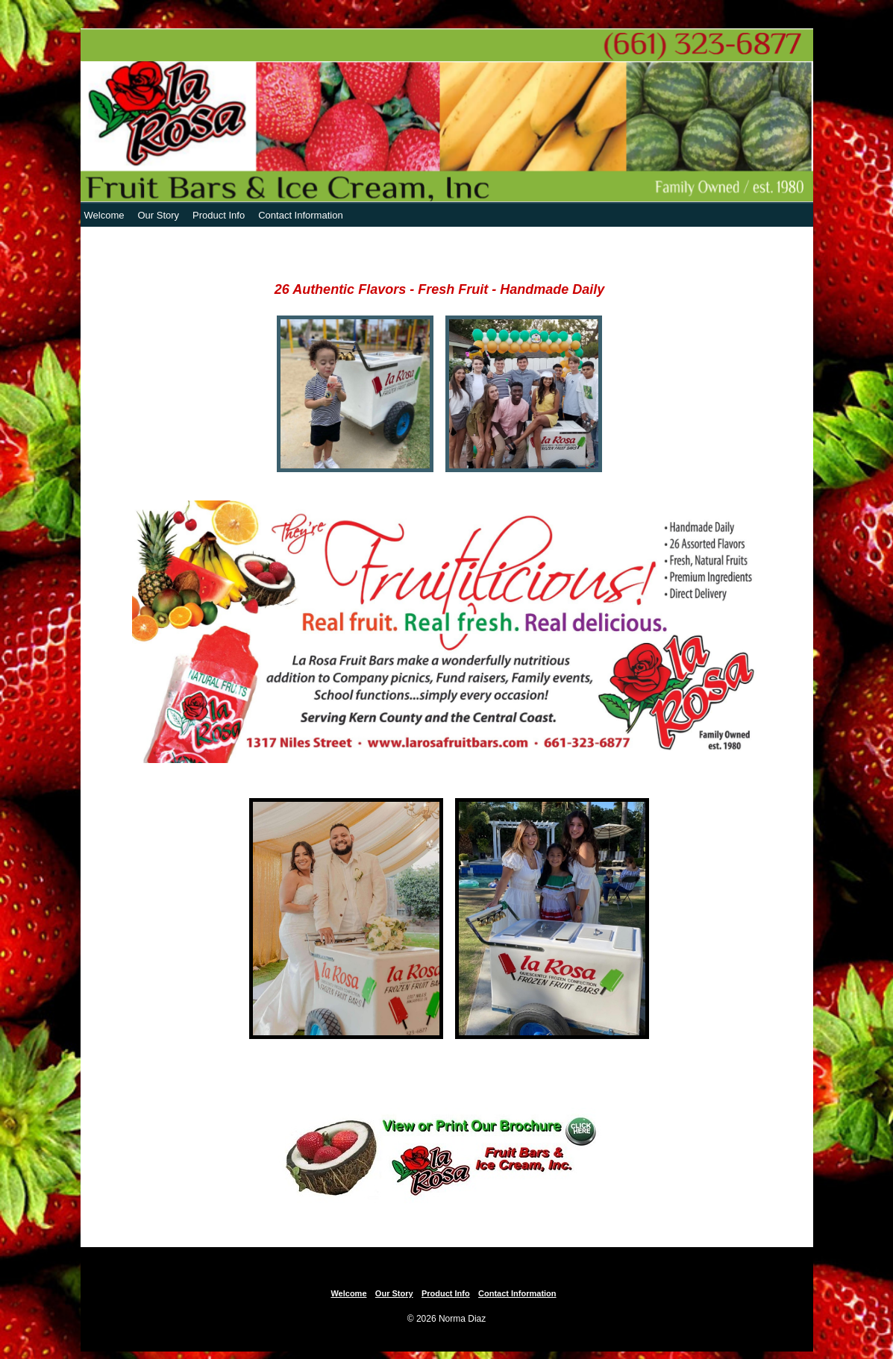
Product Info (218, 215)
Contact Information (300, 215)
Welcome (104, 215)
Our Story (158, 215)
